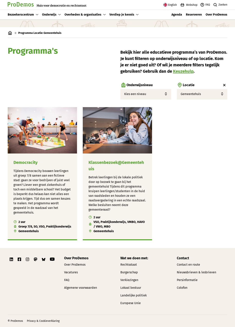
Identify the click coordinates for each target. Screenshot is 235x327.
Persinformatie (187, 280)
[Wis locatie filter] (224, 85)
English (170, 5)
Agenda (176, 14)
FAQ (205, 5)
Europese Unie (130, 303)
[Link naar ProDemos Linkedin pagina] (12, 259)
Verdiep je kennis (121, 14)
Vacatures (71, 272)
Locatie (186, 85)
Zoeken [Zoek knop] (220, 5)
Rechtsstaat (128, 264)
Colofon (182, 287)
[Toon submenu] (37, 15)
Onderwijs (49, 14)
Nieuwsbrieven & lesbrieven (196, 272)
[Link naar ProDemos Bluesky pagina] (44, 259)
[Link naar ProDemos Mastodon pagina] (36, 259)
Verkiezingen (129, 280)
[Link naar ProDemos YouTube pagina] (52, 259)
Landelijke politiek (133, 295)
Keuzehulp (183, 71)
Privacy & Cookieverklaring (43, 321)
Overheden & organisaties (83, 14)
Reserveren (194, 14)
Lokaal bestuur (130, 287)
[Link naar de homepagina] (47, 5)
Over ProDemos (216, 14)
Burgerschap (129, 272)
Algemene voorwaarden (80, 287)
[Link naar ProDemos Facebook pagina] (20, 259)
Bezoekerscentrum (21, 14)
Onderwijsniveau (136, 85)
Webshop (188, 5)
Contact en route (188, 264)
